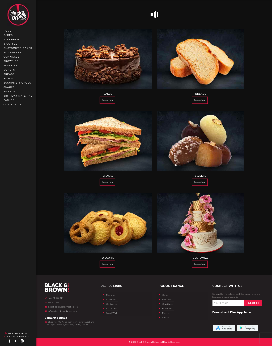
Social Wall (111, 313)
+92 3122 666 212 (16, 336)
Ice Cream (167, 299)
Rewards (110, 295)
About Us (111, 299)
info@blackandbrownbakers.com (61, 307)
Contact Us (111, 304)
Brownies (167, 308)
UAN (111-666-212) (54, 298)
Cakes (165, 295)
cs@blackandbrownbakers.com (61, 311)
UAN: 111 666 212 (16, 333)
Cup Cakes (167, 304)
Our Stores (111, 308)
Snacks (165, 317)
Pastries (166, 313)
